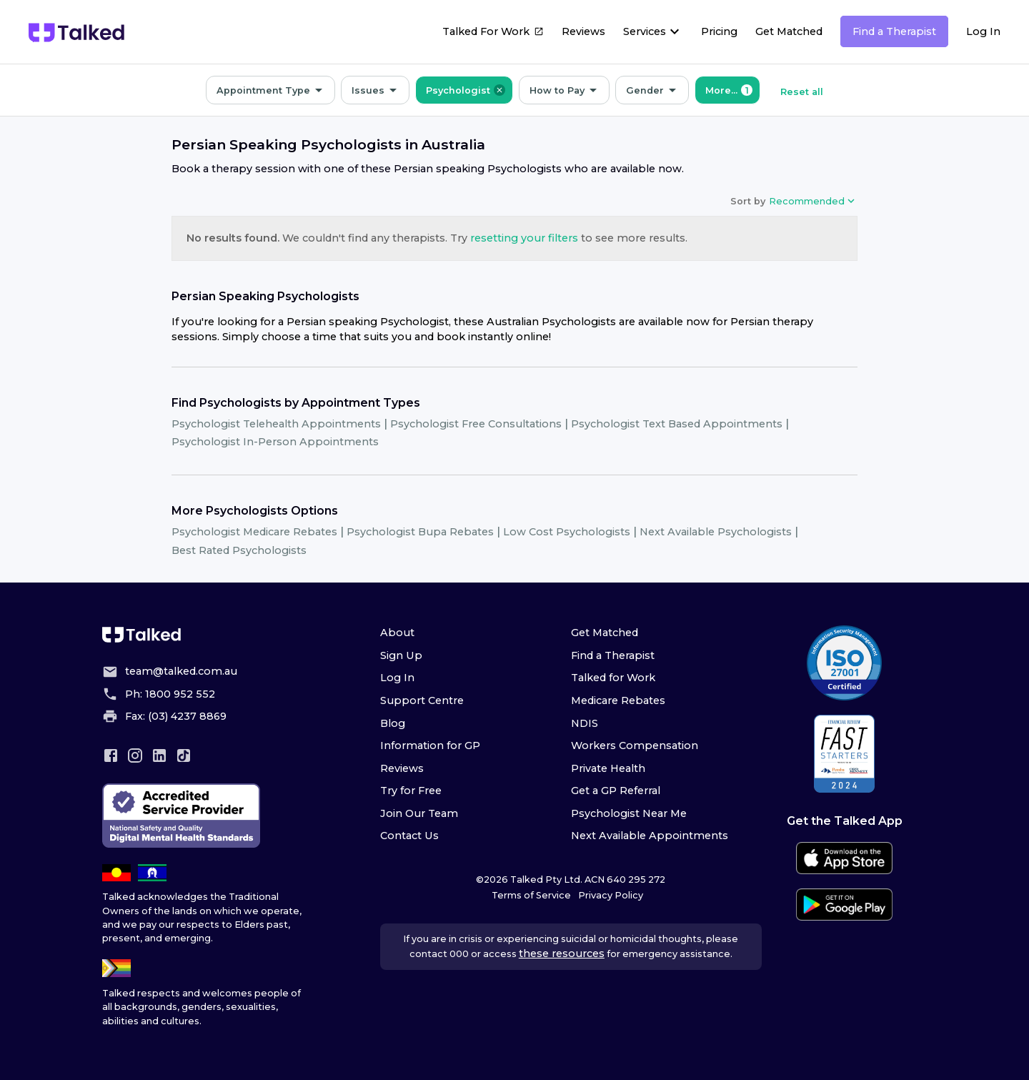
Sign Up (401, 655)
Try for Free (411, 790)
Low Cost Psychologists (566, 531)
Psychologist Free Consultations (476, 423)
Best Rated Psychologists (239, 550)
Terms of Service (531, 895)
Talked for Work (613, 677)
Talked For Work (493, 33)
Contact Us (409, 835)
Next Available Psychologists (716, 531)
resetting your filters (524, 238)
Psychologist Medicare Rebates (254, 531)
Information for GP (430, 745)
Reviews (583, 31)
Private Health (608, 768)
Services (644, 31)
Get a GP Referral (615, 790)
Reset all (801, 91)
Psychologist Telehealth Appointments (276, 423)
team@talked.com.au (181, 671)
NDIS (584, 723)
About (397, 632)
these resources (562, 953)
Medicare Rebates (618, 700)
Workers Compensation (634, 745)
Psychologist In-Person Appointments (275, 441)
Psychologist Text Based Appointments (676, 423)
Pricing (719, 31)
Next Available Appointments (649, 835)
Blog (392, 723)
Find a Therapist (894, 31)
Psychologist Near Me (629, 813)
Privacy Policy (610, 895)
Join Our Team (419, 813)
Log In (983, 31)
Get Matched (788, 31)
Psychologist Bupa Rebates (420, 531)
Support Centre (422, 700)
